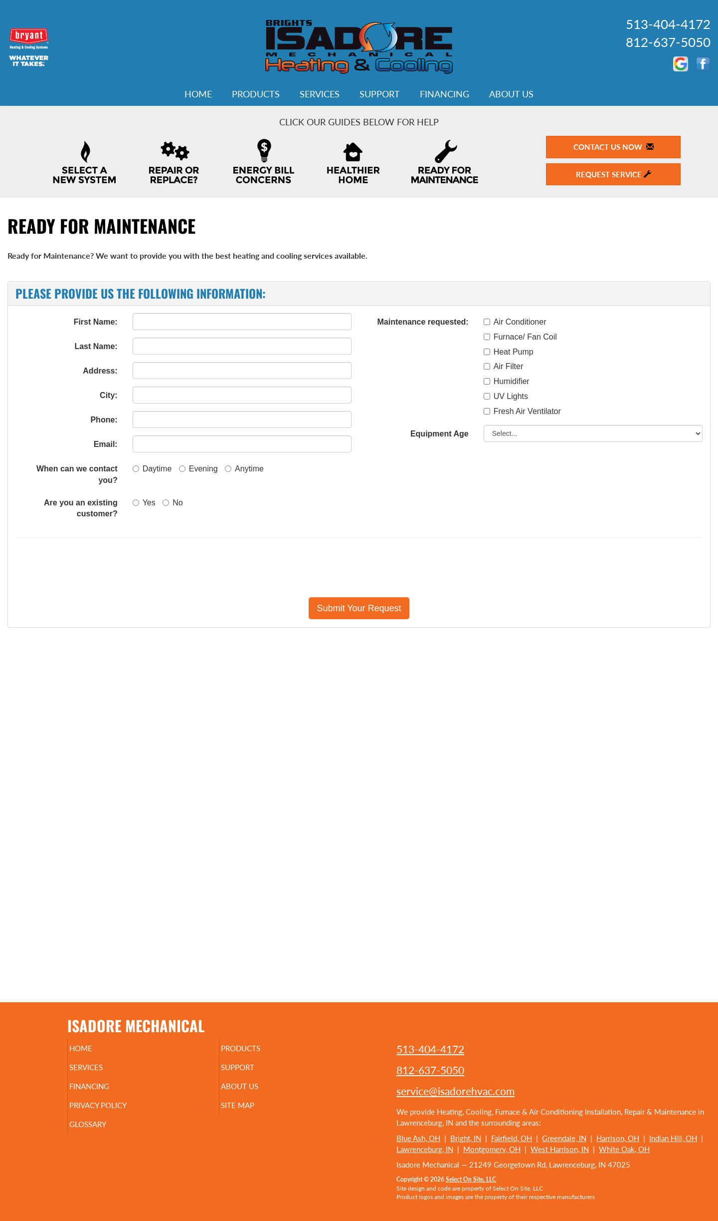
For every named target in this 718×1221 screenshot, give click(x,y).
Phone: (103, 419)
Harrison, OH (617, 1138)
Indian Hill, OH (673, 1138)
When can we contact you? (77, 474)
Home (198, 93)
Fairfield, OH (511, 1138)
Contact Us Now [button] (613, 146)
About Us (511, 93)
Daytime (152, 468)
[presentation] (394, 567)
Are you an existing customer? (81, 508)
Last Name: (95, 346)
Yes (144, 502)
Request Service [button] (613, 174)
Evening (198, 468)
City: (109, 395)
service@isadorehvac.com (455, 1091)
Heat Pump (509, 352)
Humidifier (507, 381)
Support (379, 93)
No (172, 502)
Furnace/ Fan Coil (520, 337)
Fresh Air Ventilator (522, 411)
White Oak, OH (624, 1149)
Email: (106, 444)
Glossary (105, 1133)
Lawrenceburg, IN (424, 1149)
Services (320, 93)
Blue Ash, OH (418, 1138)
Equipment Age (439, 433)
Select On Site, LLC (471, 1179)
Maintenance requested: (423, 322)
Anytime (244, 468)
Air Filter (504, 366)
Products (256, 93)
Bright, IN (465, 1138)
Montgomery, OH (492, 1149)
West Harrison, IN (560, 1149)
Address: (100, 371)
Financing (444, 93)
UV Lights (506, 396)
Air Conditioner (515, 322)
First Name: (96, 322)
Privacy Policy (117, 1112)
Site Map (254, 1112)
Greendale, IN (564, 1138)
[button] (358, 608)
